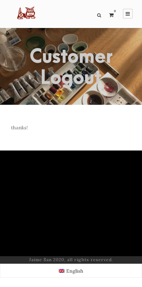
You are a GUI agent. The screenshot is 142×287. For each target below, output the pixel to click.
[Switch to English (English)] (71, 270)
